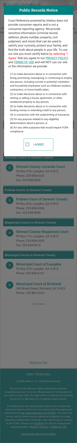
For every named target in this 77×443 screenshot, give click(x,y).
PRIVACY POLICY (57, 58)
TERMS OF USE (24, 62)
